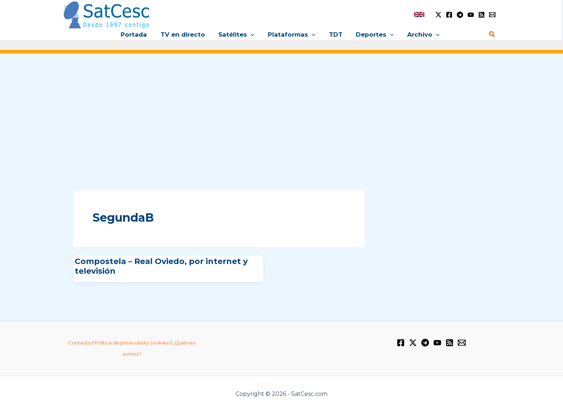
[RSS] (481, 14)
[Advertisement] (281, 114)
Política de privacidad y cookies (131, 343)
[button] (252, 34)
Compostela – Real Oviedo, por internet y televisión (161, 266)
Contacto (79, 343)
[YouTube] (470, 14)
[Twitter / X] (438, 14)
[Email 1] (492, 14)
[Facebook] (449, 14)
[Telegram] (460, 14)
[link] (419, 14)
